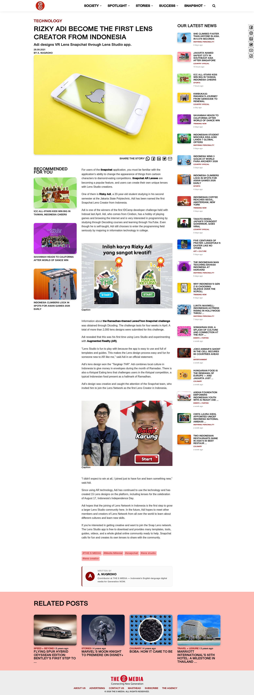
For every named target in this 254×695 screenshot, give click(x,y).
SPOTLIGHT (119, 6)
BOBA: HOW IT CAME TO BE (151, 651)
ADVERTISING (97, 688)
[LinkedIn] (159, 158)
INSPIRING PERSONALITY (203, 42)
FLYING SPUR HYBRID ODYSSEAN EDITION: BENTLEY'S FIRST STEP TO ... (55, 657)
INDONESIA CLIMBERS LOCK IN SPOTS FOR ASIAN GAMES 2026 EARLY (52, 306)
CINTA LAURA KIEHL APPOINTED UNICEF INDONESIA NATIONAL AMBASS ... (205, 418)
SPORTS (196, 83)
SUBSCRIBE (151, 688)
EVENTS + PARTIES (201, 338)
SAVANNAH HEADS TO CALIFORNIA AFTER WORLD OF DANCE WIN (206, 118)
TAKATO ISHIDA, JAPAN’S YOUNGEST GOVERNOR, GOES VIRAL (205, 223)
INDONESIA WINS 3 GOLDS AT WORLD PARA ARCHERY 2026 (205, 159)
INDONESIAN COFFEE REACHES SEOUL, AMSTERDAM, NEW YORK (205, 201)
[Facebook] (153, 158)
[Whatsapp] (148, 158)
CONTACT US (116, 688)
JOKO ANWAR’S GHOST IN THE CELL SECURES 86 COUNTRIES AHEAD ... (206, 353)
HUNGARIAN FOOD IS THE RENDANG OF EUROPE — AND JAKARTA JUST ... (205, 375)
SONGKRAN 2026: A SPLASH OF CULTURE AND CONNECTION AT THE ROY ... (205, 331)
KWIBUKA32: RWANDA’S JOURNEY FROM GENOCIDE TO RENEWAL (205, 98)
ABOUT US (79, 688)
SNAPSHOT (195, 6)
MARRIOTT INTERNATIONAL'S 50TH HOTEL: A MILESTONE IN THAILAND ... (196, 657)
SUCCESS (169, 6)
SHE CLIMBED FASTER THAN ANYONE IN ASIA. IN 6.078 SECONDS (206, 36)
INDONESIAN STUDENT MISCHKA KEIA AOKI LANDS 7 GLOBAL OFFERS (206, 139)
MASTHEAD (134, 688)
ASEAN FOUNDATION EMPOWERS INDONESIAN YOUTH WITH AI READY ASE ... (205, 396)
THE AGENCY (169, 688)
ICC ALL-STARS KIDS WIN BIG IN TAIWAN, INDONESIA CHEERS (205, 77)
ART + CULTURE (199, 251)
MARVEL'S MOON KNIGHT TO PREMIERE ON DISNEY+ (102, 653)
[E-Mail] (170, 158)
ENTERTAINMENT (200, 360)
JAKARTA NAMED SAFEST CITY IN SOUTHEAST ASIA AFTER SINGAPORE (204, 57)
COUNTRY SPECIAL (201, 64)
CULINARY (197, 381)
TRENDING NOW (200, 124)
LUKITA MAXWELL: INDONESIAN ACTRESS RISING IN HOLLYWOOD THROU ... (206, 310)
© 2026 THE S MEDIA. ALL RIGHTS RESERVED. (127, 692)
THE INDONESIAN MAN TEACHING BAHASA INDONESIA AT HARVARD (206, 266)
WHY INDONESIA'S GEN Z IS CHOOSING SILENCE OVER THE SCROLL (206, 288)
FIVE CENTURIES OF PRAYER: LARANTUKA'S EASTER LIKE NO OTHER (206, 244)
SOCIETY (93, 6)
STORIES (145, 6)
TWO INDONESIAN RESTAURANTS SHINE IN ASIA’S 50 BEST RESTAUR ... (205, 440)
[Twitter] (165, 158)
